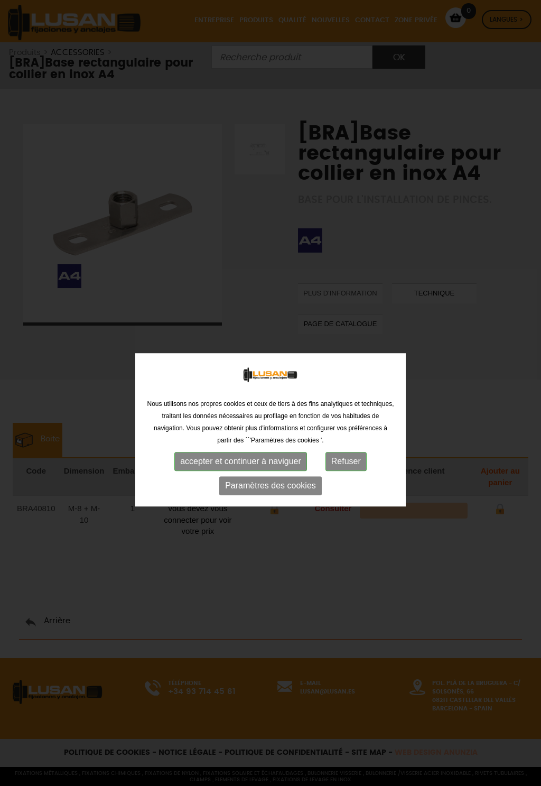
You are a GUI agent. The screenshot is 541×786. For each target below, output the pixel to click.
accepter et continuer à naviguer (240, 476)
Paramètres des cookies (270, 500)
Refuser (346, 476)
